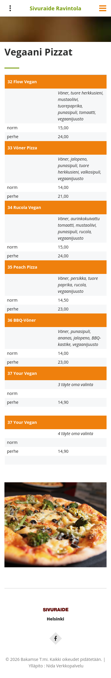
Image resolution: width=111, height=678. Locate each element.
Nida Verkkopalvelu (64, 666)
